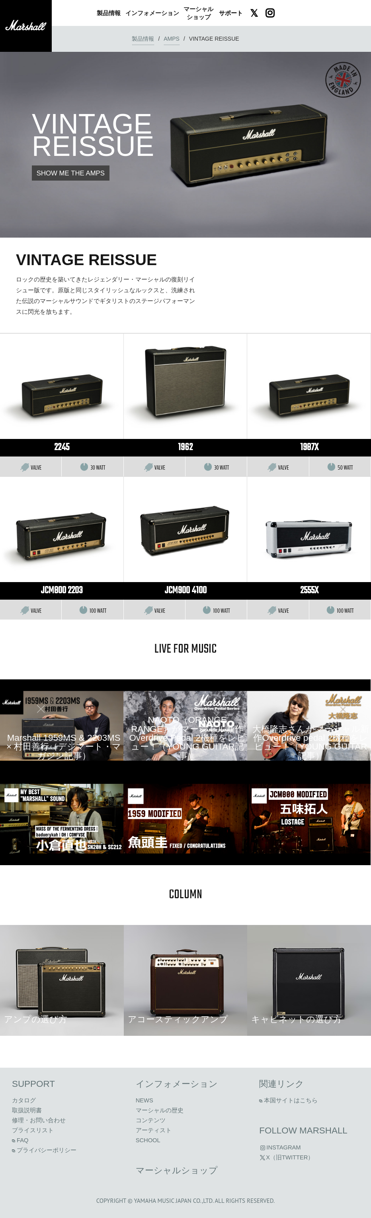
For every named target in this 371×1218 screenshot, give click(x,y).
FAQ (20, 1140)
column (185, 895)
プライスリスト (33, 1130)
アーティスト (154, 1130)
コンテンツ (151, 1120)
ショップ (198, 12)
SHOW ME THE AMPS (71, 173)
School (148, 1140)
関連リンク (281, 1084)
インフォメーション (177, 1084)
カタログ (24, 1100)
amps (172, 38)
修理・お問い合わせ (39, 1120)
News (144, 1100)
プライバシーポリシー (44, 1150)
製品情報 (143, 38)
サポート (231, 13)
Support (33, 1084)
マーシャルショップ (177, 1170)
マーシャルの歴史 (160, 1110)
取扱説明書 (27, 1110)
